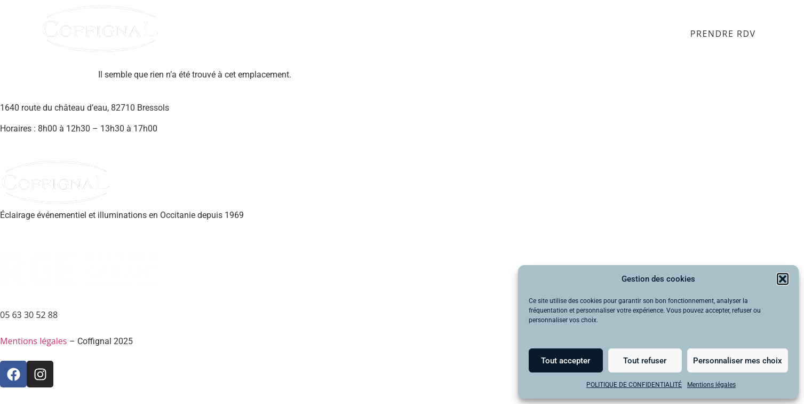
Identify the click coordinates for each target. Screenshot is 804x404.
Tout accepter (565, 361)
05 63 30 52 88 (29, 315)
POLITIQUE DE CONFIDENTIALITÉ (634, 385)
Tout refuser (644, 361)
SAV (609, 34)
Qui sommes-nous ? (538, 34)
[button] (782, 279)
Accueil (206, 34)
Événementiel (270, 34)
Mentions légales (711, 385)
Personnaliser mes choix (737, 361)
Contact (649, 34)
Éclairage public (357, 34)
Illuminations (443, 34)
